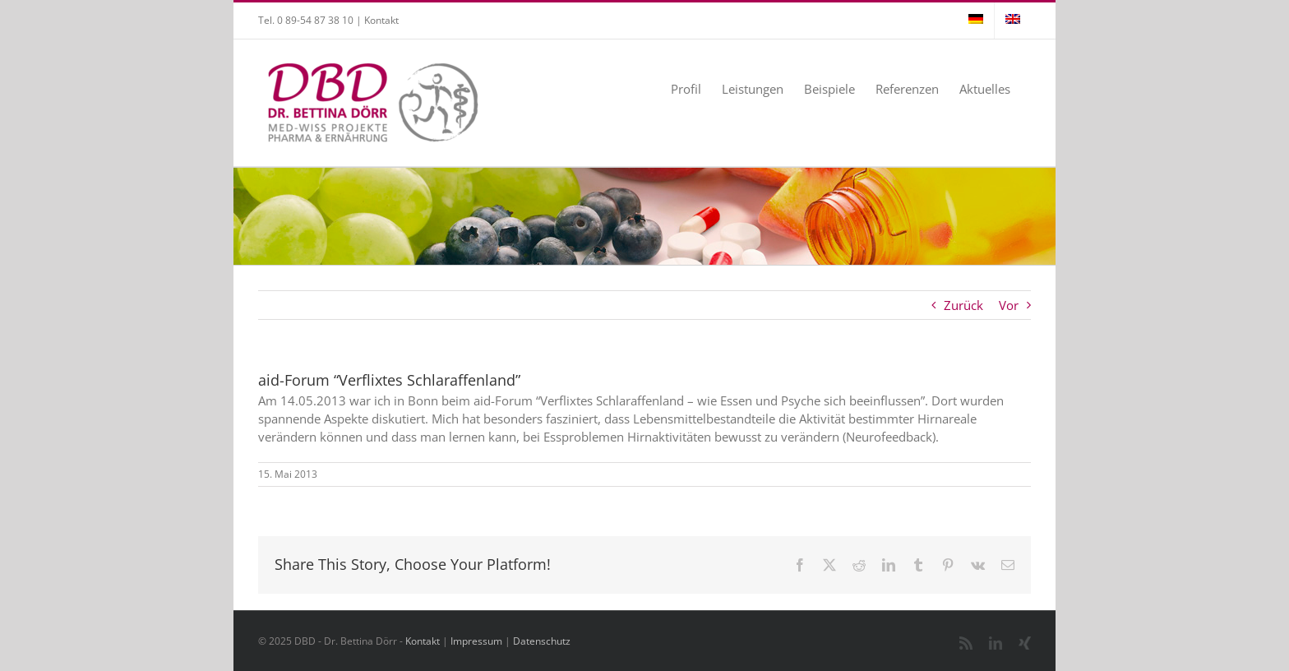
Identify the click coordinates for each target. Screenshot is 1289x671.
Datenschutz (542, 641)
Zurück (963, 305)
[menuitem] (976, 20)
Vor (1009, 305)
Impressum (476, 641)
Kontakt (381, 20)
